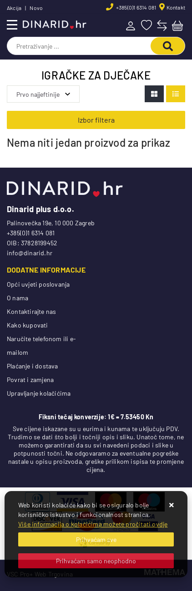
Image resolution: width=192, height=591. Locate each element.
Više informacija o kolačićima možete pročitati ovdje (92, 524)
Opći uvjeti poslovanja (38, 284)
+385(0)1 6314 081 (136, 7)
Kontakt (176, 7)
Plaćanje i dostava (32, 366)
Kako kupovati (27, 325)
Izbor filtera (96, 119)
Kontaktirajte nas (31, 311)
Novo (36, 8)
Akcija (14, 8)
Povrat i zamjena (30, 379)
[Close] (96, 539)
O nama (17, 298)
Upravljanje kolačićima (39, 393)
